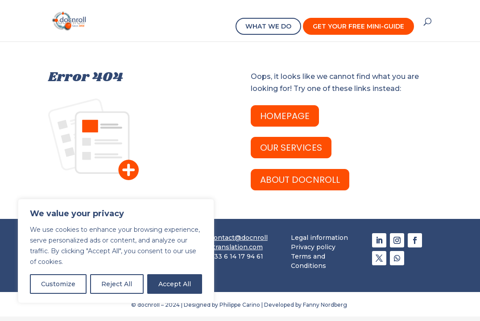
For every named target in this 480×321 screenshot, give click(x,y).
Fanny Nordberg (325, 304)
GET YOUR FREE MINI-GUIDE (358, 26)
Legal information (319, 238)
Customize (58, 284)
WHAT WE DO (268, 26)
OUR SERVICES (291, 147)
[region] (116, 251)
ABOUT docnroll (300, 179)
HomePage (285, 116)
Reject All (116, 284)
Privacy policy (313, 247)
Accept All (174, 284)
